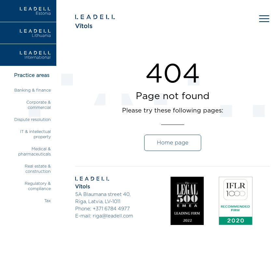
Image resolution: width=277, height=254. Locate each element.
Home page (172, 142)
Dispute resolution (32, 120)
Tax (47, 201)
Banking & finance (32, 90)
